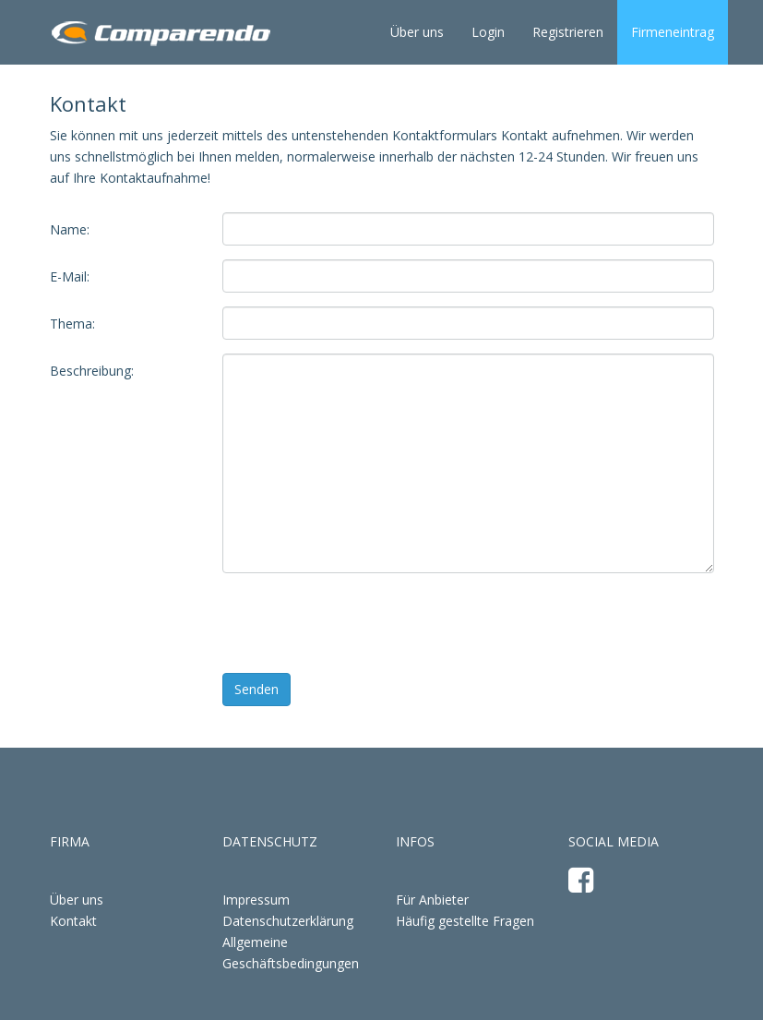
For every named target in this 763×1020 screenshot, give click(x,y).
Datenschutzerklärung (287, 921)
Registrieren (567, 32)
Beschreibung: (92, 370)
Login (488, 32)
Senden (256, 689)
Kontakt (73, 921)
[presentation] (362, 623)
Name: (69, 229)
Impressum (256, 899)
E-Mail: (69, 276)
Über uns (417, 32)
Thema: (72, 323)
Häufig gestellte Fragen (465, 921)
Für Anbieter (432, 899)
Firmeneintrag (672, 32)
